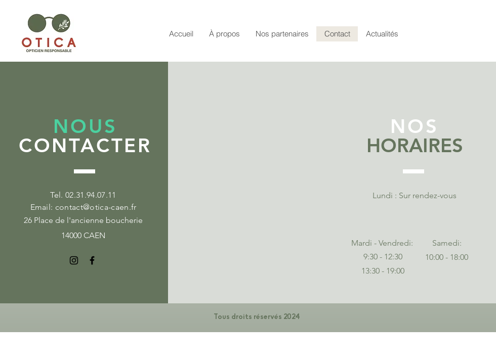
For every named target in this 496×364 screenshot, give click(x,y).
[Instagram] (73, 260)
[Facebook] (92, 260)
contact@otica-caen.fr (96, 207)
